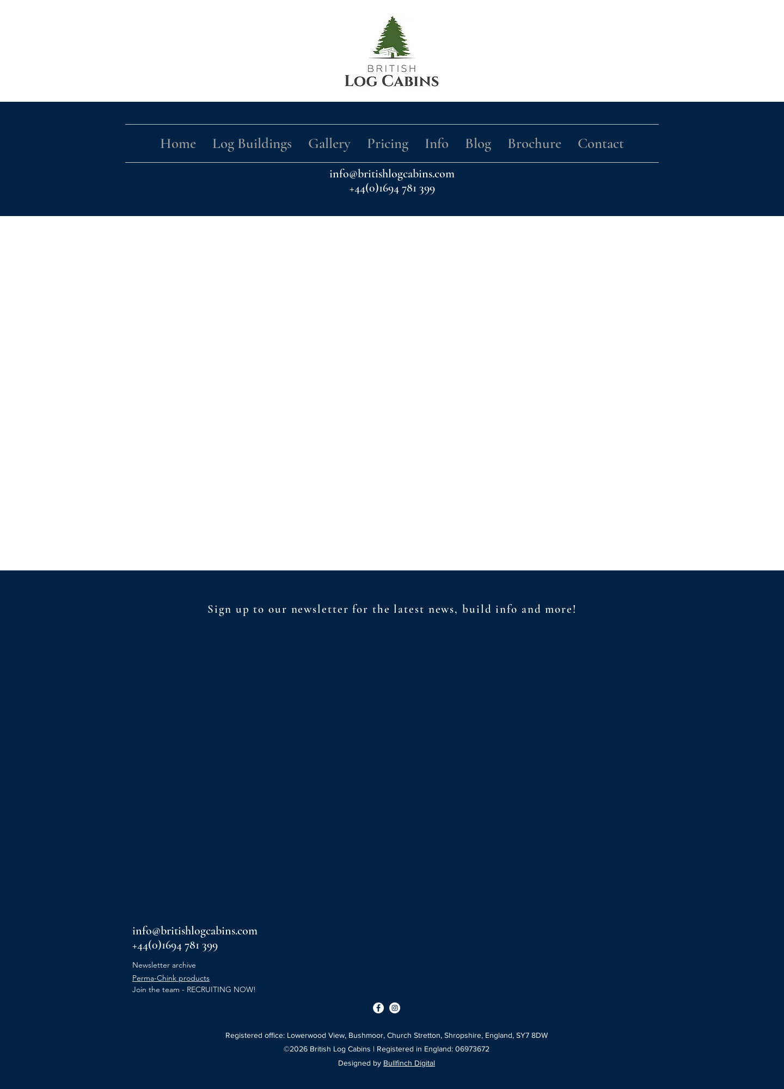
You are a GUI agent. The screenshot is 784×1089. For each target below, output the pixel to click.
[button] (252, 143)
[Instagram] (394, 1007)
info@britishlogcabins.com (392, 174)
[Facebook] (378, 1007)
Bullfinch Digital (409, 1063)
